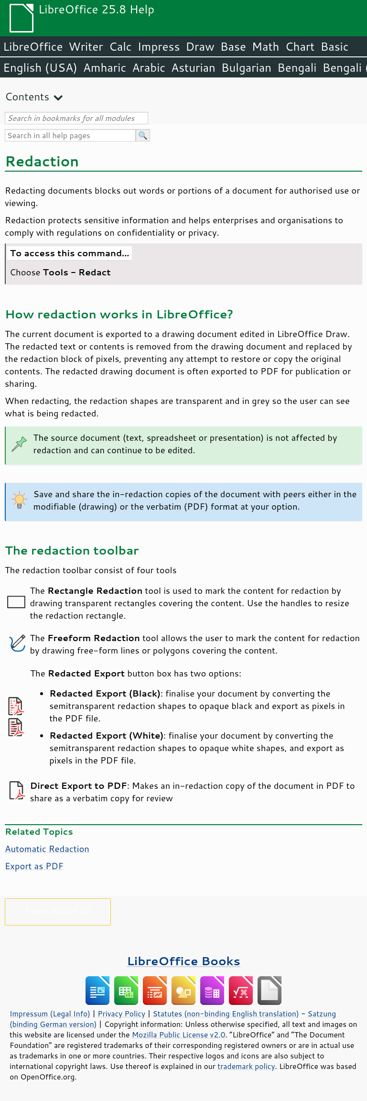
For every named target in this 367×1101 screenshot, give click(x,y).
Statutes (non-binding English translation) (225, 1013)
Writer (85, 46)
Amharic (104, 67)
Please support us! (58, 910)
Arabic (148, 67)
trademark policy (246, 1066)
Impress (159, 46)
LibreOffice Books (183, 960)
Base (233, 46)
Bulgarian (246, 67)
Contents (27, 96)
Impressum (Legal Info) (50, 1013)
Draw (199, 46)
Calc (120, 46)
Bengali (296, 67)
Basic (334, 46)
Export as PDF (34, 866)
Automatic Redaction (47, 848)
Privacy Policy (121, 1013)
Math (266, 46)
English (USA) (40, 67)
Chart (299, 46)
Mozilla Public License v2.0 (179, 1034)
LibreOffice (33, 46)
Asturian (193, 67)
